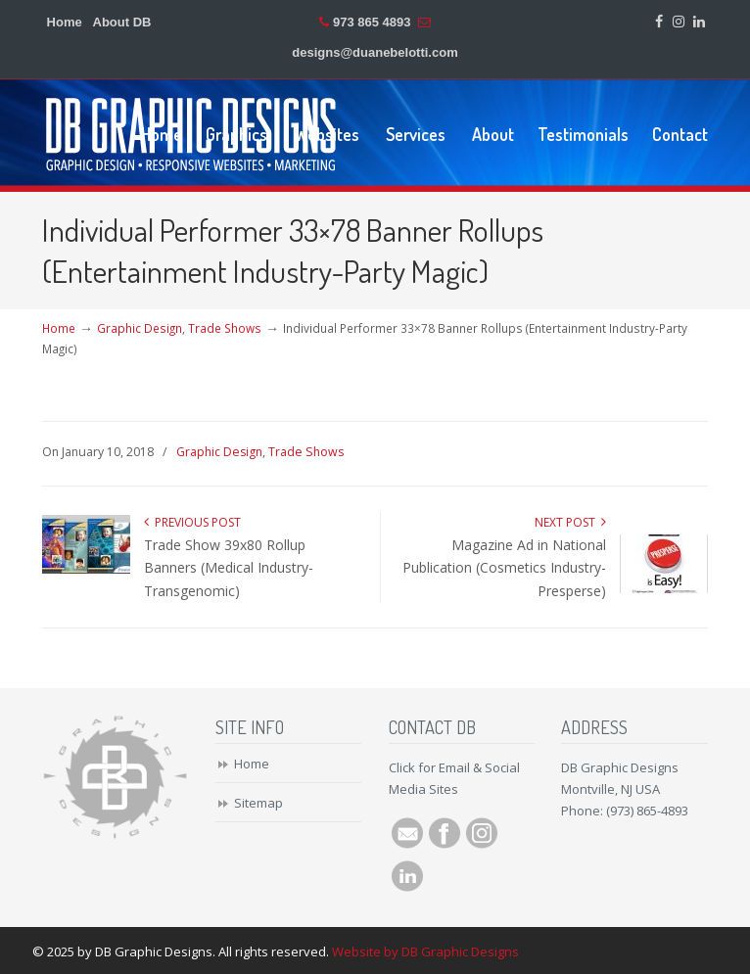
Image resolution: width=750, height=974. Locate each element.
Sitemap (258, 803)
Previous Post (192, 522)
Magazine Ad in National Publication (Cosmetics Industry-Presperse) (504, 568)
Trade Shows (224, 328)
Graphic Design (139, 328)
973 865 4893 (372, 22)
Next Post (570, 522)
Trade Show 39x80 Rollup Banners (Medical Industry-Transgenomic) (228, 568)
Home (64, 22)
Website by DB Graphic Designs (425, 951)
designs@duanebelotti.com (374, 52)
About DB (122, 22)
